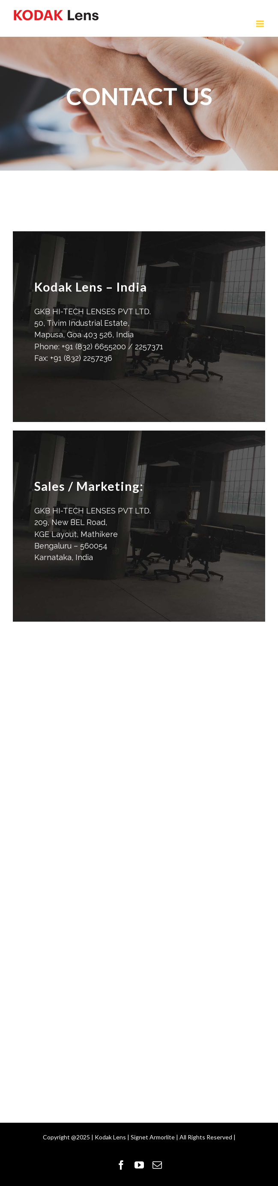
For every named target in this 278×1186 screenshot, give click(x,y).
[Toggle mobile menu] (260, 23)
